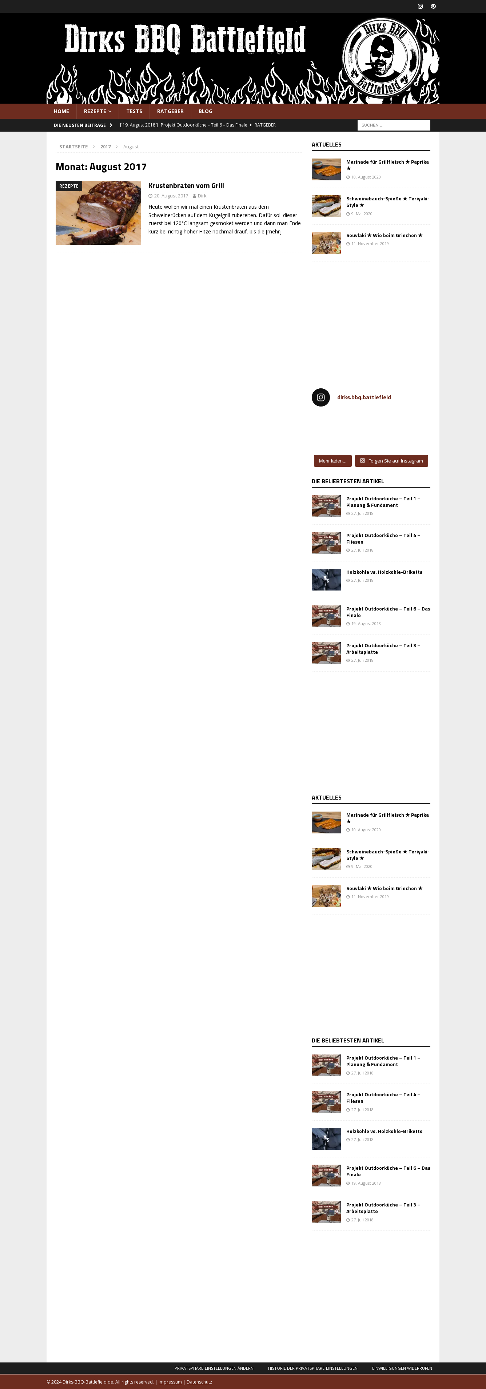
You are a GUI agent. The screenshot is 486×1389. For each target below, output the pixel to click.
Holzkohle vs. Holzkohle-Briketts (384, 572)
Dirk (202, 195)
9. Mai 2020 (362, 213)
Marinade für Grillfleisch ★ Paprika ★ (387, 165)
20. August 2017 (171, 195)
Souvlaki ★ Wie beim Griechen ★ (384, 235)
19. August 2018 (366, 623)
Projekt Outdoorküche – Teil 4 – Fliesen (383, 538)
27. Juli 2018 (362, 513)
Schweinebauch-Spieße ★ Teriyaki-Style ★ (388, 202)
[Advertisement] (373, 321)
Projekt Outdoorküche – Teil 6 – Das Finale (388, 612)
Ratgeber (170, 111)
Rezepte (95, 111)
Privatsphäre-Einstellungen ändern (214, 1368)
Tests (134, 111)
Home (61, 111)
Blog (205, 111)
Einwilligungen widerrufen (402, 1368)
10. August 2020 (366, 177)
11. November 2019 (370, 243)
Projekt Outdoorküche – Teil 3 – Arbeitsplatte (383, 648)
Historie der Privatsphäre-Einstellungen (313, 1368)
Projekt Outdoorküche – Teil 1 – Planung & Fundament (383, 502)
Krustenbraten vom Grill (186, 185)
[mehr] (274, 231)
